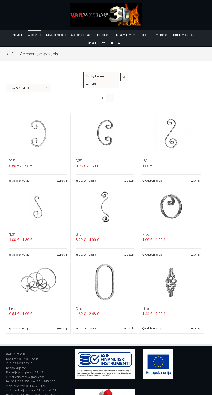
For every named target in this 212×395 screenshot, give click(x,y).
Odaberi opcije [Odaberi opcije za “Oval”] (87, 328)
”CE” (12, 161)
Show (19, 88)
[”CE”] (38, 134)
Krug (145, 234)
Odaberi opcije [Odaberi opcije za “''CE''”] (20, 180)
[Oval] (105, 282)
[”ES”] (171, 134)
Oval (79, 308)
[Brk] (105, 208)
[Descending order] (124, 77)
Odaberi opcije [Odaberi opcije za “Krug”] (153, 254)
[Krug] (171, 208)
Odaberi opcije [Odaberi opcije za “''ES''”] (153, 180)
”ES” (145, 161)
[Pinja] (171, 282)
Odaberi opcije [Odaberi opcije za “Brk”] (87, 254)
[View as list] (110, 98)
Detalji (63, 180)
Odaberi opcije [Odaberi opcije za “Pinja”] (153, 328)
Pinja (145, 308)
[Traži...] (119, 42)
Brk (78, 234)
